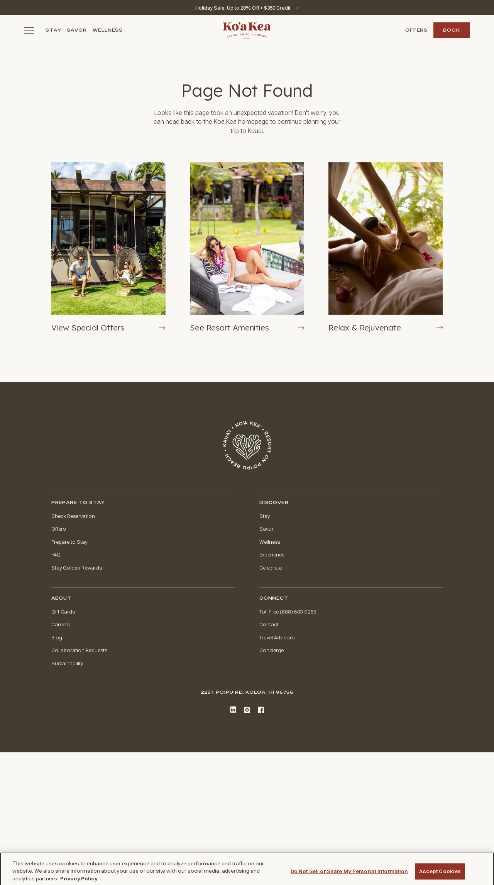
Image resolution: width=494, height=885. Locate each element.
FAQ (56, 555)
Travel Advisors (276, 638)
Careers (60, 624)
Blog (56, 638)
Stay (53, 30)
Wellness (108, 30)
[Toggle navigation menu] (29, 30)
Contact (268, 624)
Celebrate (270, 568)
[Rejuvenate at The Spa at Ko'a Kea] (385, 247)
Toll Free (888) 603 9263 (288, 612)
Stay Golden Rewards (76, 568)
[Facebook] (261, 709)
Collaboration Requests (79, 650)
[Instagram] (247, 709)
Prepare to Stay (69, 542)
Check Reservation (73, 516)
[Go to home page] (247, 445)
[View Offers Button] (108, 247)
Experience (271, 555)
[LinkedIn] (233, 709)
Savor (77, 30)
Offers (416, 30)
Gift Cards (63, 612)
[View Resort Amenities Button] (247, 247)
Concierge (271, 650)
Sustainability (67, 663)
